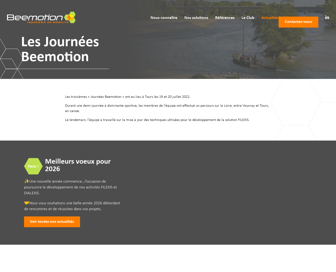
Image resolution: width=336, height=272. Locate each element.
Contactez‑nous (298, 11)
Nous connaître (157, 11)
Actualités (263, 11)
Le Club (240, 11)
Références (218, 11)
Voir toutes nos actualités (52, 221)
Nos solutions (189, 11)
